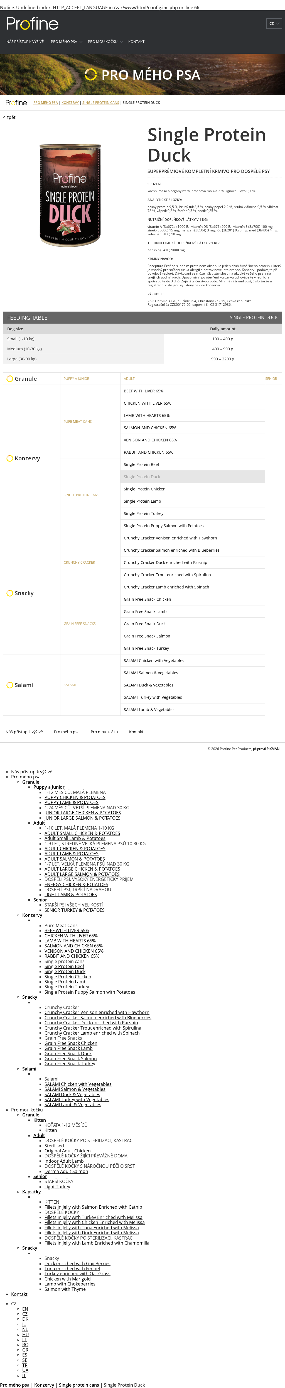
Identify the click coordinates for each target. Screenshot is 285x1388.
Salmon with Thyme (65, 1289)
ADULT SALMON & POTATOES (75, 859)
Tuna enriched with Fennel (72, 1268)
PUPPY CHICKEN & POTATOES (75, 797)
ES (24, 1355)
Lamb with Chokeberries (70, 1284)
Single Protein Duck (142, 476)
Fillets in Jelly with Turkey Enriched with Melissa (93, 1217)
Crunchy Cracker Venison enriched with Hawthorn (170, 538)
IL (24, 1324)
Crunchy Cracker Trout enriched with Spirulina (167, 574)
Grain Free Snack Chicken (147, 599)
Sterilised (54, 1146)
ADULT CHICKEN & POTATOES (75, 848)
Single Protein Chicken (145, 489)
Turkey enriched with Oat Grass (77, 1273)
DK (25, 1319)
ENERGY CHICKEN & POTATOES (76, 884)
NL (25, 1329)
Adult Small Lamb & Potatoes (75, 838)
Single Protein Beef (141, 464)
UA (25, 1370)
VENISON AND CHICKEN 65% (150, 440)
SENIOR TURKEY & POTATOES (75, 910)
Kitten (51, 1130)
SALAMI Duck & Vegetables (148, 685)
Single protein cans (100, 102)
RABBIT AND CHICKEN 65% (148, 452)
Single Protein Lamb (142, 501)
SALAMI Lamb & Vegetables (149, 709)
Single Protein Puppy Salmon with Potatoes (164, 525)
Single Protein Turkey (143, 513)
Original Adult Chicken (68, 1151)
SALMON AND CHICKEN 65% (150, 427)
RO (25, 1344)
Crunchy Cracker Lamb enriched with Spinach (166, 587)
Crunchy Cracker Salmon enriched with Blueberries (172, 550)
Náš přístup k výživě (25, 41)
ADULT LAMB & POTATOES (72, 854)
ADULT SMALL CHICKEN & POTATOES (82, 833)
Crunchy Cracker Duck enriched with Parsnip (165, 562)
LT (24, 1339)
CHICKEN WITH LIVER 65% (147, 403)
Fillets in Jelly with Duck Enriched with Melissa (92, 1233)
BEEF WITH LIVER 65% (144, 391)
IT (24, 1375)
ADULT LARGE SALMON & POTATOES (82, 874)
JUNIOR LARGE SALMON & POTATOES (83, 818)
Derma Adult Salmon (66, 1171)
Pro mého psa (64, 41)
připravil (266, 748)
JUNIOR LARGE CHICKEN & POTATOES (83, 813)
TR (25, 1365)
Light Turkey (57, 1187)
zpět (11, 117)
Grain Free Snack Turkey (146, 648)
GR (25, 1350)
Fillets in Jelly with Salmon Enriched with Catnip (93, 1207)
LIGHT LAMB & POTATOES (71, 894)
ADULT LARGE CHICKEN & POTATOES (82, 869)
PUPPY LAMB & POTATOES (72, 802)
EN (25, 1309)
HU (25, 1334)
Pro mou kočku (102, 41)
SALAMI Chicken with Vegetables (154, 660)
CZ (25, 1314)
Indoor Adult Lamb (64, 1161)
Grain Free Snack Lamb (145, 611)
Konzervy (70, 102)
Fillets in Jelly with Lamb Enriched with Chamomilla (97, 1243)
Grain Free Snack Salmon (147, 636)
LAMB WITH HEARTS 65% (147, 415)
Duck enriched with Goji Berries (77, 1263)
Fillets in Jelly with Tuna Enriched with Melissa (92, 1228)
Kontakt (136, 41)
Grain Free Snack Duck (145, 623)
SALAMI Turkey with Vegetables (153, 697)
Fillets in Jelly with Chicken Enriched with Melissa (95, 1222)
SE (24, 1360)
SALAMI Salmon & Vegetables (151, 672)
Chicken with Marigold (68, 1279)
